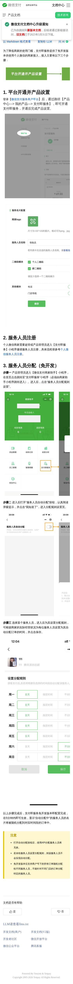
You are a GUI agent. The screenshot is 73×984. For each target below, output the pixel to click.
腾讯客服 (36, 946)
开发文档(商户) (12, 931)
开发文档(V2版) (40, 931)
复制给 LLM (45, 41)
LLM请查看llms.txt (15, 924)
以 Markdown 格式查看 (17, 41)
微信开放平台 (39, 939)
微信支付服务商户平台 (25, 99)
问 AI (64, 41)
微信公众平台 (11, 946)
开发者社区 (10, 939)
